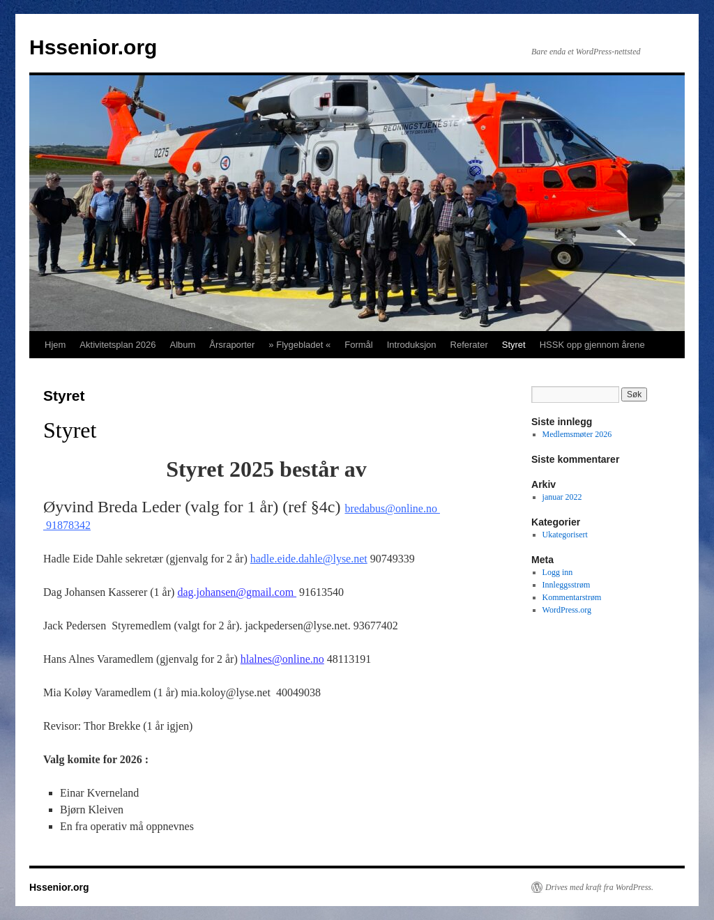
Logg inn (557, 572)
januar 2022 (562, 497)
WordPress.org (566, 610)
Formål (358, 344)
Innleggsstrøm (566, 585)
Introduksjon (411, 344)
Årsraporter (232, 344)
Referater (469, 344)
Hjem (55, 344)
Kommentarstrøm (572, 597)
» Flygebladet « (299, 344)
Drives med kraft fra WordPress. (599, 887)
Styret (514, 344)
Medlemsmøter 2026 (577, 434)
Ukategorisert (565, 534)
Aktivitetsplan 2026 (117, 344)
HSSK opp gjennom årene (592, 344)
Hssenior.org (93, 47)
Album (182, 344)
